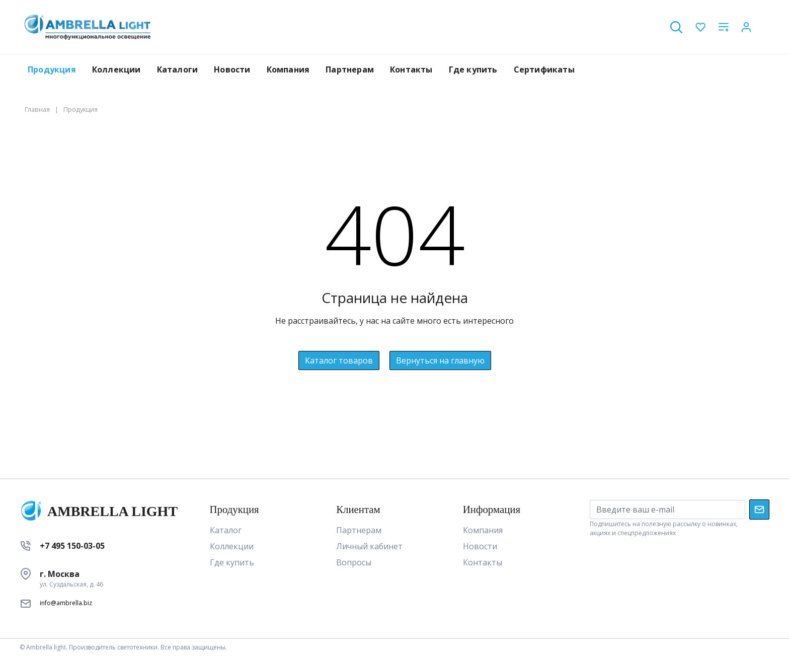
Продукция (52, 69)
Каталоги (177, 69)
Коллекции (116, 69)
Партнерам (350, 69)
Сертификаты (544, 69)
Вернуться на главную (440, 360)
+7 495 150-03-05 (72, 545)
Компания (288, 69)
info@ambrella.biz (66, 603)
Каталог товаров (339, 360)
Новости (232, 69)
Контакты (411, 69)
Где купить (473, 69)
